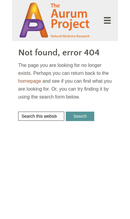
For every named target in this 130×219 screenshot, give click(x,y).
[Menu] (107, 20)
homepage (29, 81)
